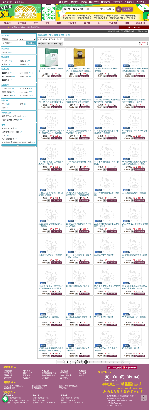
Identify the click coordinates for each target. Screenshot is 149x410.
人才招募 (45, 371)
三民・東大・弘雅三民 (13, 386)
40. (131, 348)
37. (51, 350)
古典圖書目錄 (37, 388)
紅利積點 (82, 371)
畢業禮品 (63, 388)
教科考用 (140, 23)
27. (104, 255)
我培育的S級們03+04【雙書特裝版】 (123, 18)
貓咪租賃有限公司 (84, 18)
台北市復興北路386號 (13, 398)
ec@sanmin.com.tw (20, 403)
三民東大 (72, 23)
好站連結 (64, 378)
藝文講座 (129, 2)
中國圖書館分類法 (49, 373)
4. (135, 71)
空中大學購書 (65, 375)
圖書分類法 (27, 373)
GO (118, 9)
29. (51, 288)
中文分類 (8, 373)
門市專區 (26, 371)
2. (79, 71)
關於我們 (8, 371)
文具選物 (113, 23)
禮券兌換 (64, 371)
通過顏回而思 (99, 16)
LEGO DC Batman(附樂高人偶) (79, 16)
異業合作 (8, 378)
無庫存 (99, 76)
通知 (84, 2)
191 (122, 362)
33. (49, 317)
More (18, 145)
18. (78, 195)
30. (78, 286)
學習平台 (141, 2)
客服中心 (106, 2)
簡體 (59, 23)
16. (134, 164)
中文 (36, 23)
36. (134, 317)
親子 (100, 23)
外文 (47, 23)
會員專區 (64, 2)
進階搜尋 (127, 9)
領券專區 (118, 2)
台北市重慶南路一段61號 (70, 398)
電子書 (87, 23)
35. (104, 317)
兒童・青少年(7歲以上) (68, 386)
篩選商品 (31, 43)
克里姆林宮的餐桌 (100, 18)
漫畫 (127, 23)
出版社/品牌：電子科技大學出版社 (50, 39)
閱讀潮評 (26, 378)
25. (51, 255)
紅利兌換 (94, 2)
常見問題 (64, 373)
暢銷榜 (7, 23)
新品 (22, 23)
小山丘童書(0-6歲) (39, 386)
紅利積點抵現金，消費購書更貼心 (23, 27)
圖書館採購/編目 (48, 375)
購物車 (75, 2)
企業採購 (7, 2)
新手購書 (82, 373)
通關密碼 (8, 375)
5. (51, 102)
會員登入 (19, 2)
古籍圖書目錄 (9, 388)
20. (134, 193)
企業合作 (82, 375)
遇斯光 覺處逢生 (112, 16)
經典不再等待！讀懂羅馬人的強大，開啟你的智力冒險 (135, 31)
